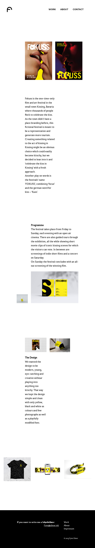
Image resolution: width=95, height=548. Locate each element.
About (64, 9)
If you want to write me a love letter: (35, 522)
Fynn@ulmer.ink (51, 525)
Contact (78, 9)
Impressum (69, 528)
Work (66, 522)
